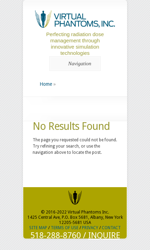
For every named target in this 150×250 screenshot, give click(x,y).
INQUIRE (104, 235)
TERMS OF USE (64, 227)
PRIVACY (90, 227)
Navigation (73, 63)
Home (46, 84)
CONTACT (111, 227)
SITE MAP (38, 227)
